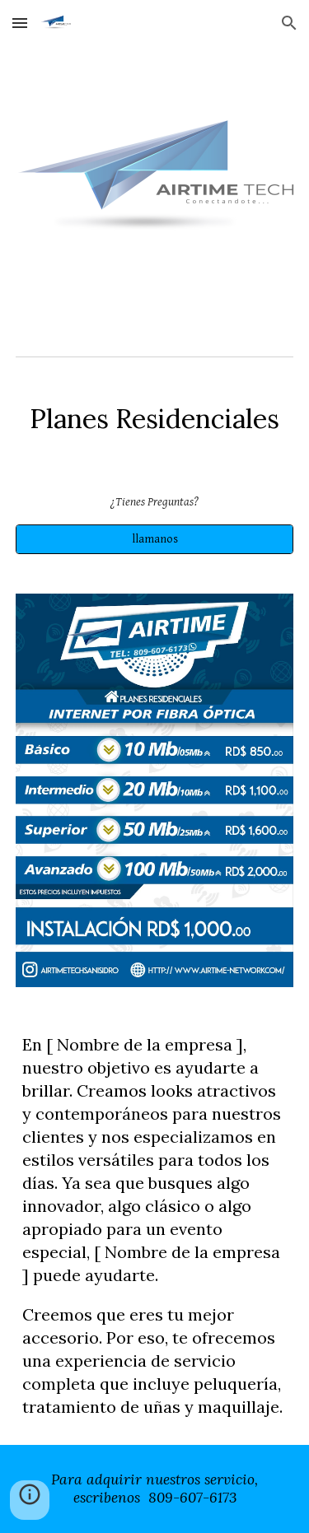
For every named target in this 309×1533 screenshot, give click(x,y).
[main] (155, 419)
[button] (20, 22)
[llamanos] (154, 539)
